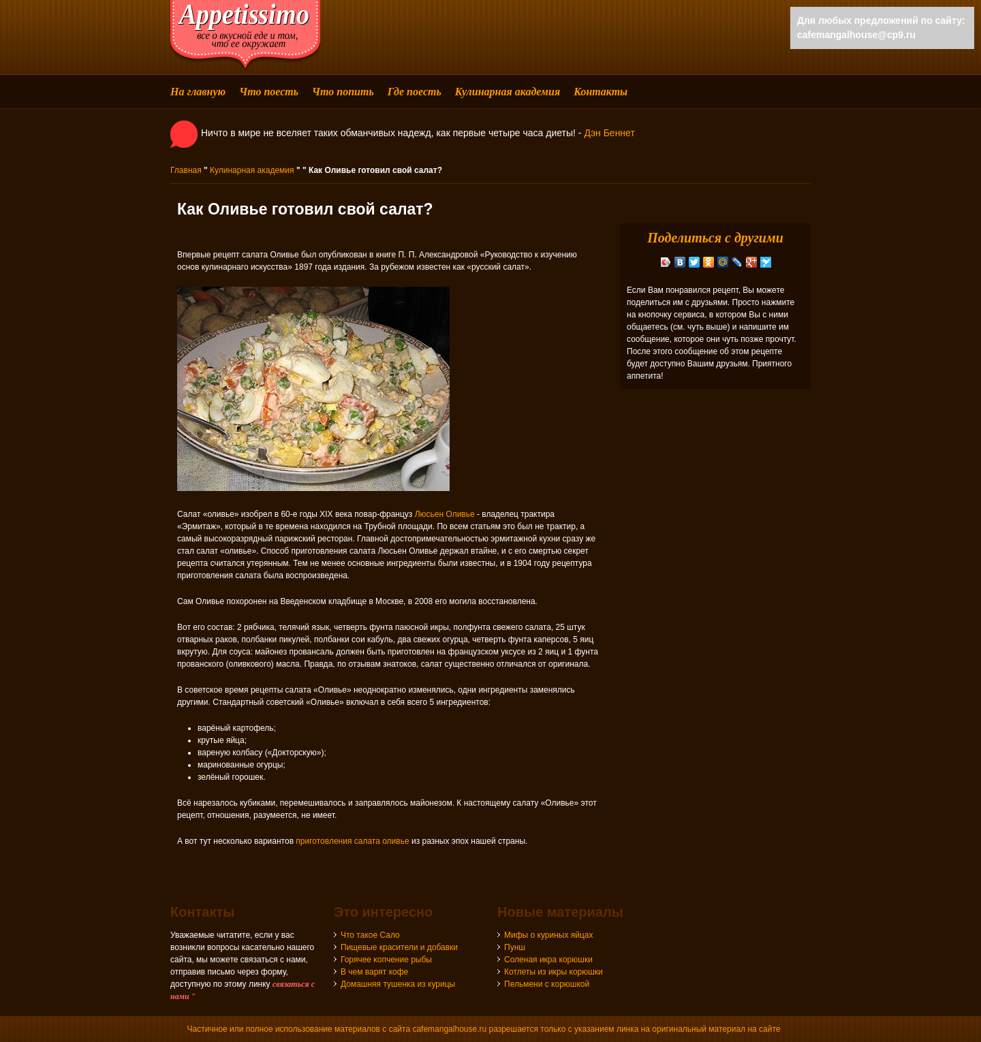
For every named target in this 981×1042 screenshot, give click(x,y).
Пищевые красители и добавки (399, 947)
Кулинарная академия (507, 91)
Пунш (514, 947)
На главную (197, 91)
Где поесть (414, 91)
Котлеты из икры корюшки (553, 972)
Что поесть (268, 91)
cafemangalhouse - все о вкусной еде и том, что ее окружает (245, 36)
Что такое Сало (370, 935)
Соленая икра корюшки (548, 959)
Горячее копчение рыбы (386, 959)
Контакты (600, 91)
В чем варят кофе (374, 972)
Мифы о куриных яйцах (548, 935)
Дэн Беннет (609, 132)
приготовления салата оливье (352, 841)
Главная (186, 170)
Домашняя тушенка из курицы (398, 984)
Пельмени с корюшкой (546, 984)
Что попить (343, 91)
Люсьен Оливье (445, 514)
